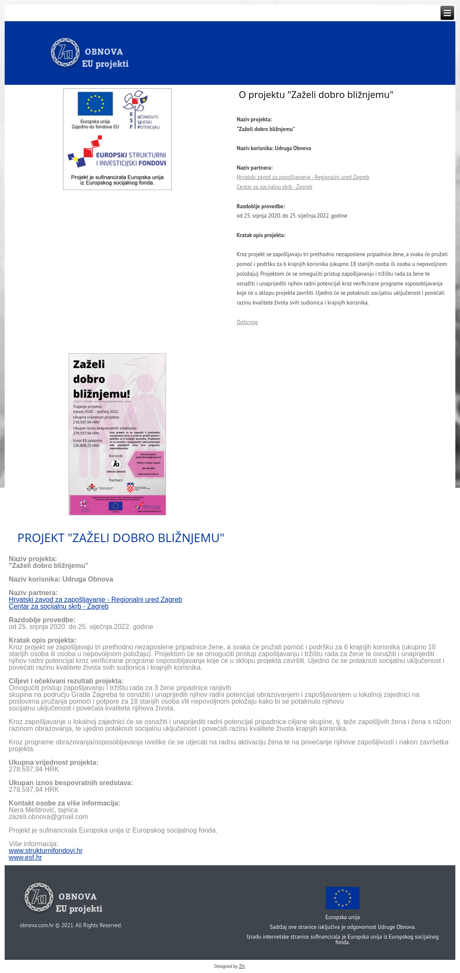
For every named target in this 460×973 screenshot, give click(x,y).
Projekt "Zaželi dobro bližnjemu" (120, 537)
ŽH (241, 966)
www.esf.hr (25, 857)
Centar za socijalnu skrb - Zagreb (275, 186)
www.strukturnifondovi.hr (46, 850)
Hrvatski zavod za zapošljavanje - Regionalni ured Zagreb (303, 177)
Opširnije (247, 322)
